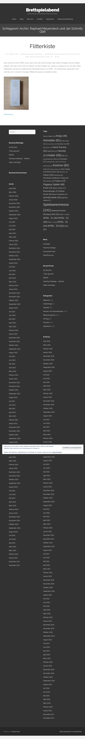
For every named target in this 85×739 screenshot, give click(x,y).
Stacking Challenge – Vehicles (19, 158)
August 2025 (13, 218)
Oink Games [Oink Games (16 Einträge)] (48, 181)
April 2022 (12, 368)
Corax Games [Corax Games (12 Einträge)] (51, 144)
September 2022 (14, 349)
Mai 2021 (12, 408)
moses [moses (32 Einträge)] (48, 175)
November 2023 (14, 297)
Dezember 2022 (14, 338)
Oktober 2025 (13, 211)
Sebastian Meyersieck (37, 57)
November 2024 (14, 252)
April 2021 (12, 412)
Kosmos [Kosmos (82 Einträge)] (61, 165)
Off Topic (46, 319)
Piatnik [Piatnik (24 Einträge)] (47, 188)
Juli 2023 (12, 312)
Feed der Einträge (49, 248)
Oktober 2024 (13, 256)
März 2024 (12, 282)
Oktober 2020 (13, 435)
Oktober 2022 (13, 345)
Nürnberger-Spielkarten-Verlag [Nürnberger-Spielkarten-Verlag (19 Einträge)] (55, 178)
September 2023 (14, 304)
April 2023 (12, 323)
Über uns (30, 19)
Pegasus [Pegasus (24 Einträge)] (60, 181)
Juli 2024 (12, 267)
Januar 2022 (13, 379)
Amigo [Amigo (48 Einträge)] (61, 136)
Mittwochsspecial (28, 54)
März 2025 (12, 237)
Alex (58, 57)
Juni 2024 (12, 270)
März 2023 (12, 326)
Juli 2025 (12, 222)
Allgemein (46, 300)
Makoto (11, 155)
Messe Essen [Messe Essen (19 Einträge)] (52, 172)
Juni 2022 (12, 360)
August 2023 (13, 308)
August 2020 (13, 442)
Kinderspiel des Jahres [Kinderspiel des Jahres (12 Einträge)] (53, 161)
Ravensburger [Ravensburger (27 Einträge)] (51, 191)
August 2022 (13, 352)
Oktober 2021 (13, 390)
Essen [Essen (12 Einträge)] (49, 147)
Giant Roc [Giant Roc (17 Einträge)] (53, 151)
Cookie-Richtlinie (57, 452)
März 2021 (12, 416)
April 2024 (12, 278)
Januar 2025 (13, 244)
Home (14, 19)
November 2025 (14, 207)
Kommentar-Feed (49, 251)
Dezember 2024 (14, 248)
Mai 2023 (12, 319)
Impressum (50, 19)
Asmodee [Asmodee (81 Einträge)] (52, 140)
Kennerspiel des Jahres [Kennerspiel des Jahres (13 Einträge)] (51, 159)
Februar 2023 (13, 330)
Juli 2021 (12, 401)
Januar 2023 (13, 334)
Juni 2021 (12, 405)
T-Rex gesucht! (14, 151)
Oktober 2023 (13, 300)
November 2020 (14, 431)
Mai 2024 (12, 274)
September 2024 (14, 259)
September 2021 (14, 394)
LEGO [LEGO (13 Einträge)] (46, 169)
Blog (21, 19)
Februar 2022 (13, 375)
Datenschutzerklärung (65, 19)
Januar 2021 (13, 423)
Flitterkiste (42, 46)
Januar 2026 (13, 200)
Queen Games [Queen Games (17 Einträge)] (59, 188)
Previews (46, 322)
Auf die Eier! (13, 147)
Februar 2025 (13, 241)
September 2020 (14, 438)
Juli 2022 (12, 356)
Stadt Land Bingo (15, 162)
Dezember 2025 (14, 203)
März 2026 (12, 192)
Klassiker (46, 307)
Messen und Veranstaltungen (53, 311)
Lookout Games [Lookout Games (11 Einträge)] (55, 169)
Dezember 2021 (14, 382)
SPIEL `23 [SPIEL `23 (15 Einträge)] (52, 222)
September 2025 (14, 214)
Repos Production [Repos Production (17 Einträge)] (60, 194)
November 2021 (14, 386)
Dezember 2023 (14, 293)
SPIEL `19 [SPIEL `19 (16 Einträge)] (64, 214)
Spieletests (38, 54)
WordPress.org (48, 255)
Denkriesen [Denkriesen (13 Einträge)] (61, 144)
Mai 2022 (12, 364)
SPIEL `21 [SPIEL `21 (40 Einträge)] (50, 218)
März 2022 (12, 371)
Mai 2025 (12, 229)
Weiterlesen (9, 114)
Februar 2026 (13, 196)
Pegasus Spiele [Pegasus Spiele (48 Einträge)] (53, 184)
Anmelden (46, 244)
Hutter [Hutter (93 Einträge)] (54, 155)
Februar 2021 (13, 420)
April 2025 (12, 233)
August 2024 (13, 263)
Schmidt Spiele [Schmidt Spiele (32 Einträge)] (52, 197)
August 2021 (13, 397)
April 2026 (12, 188)
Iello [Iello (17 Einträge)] (65, 156)
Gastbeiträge (47, 304)
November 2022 (14, 341)
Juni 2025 (12, 226)
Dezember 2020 (14, 427)
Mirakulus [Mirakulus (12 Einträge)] (64, 172)
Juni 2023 (12, 315)
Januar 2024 (13, 289)
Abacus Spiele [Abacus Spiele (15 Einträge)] (49, 136)
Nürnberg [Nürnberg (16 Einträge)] (58, 175)
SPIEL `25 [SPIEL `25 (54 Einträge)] (56, 225)
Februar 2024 (13, 285)
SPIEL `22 (48, 57)
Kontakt (39, 19)
